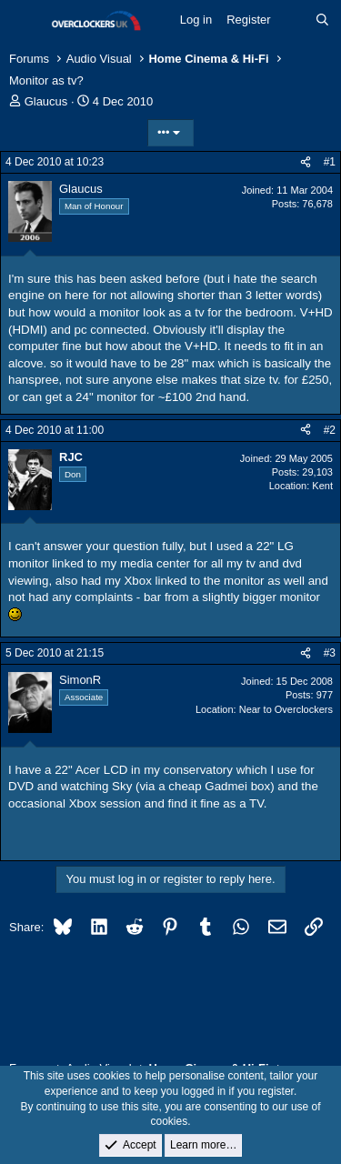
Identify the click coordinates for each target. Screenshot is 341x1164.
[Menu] (25, 21)
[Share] (305, 162)
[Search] (322, 20)
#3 (330, 653)
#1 (330, 162)
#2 (330, 430)
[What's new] (293, 20)
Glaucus (46, 101)
